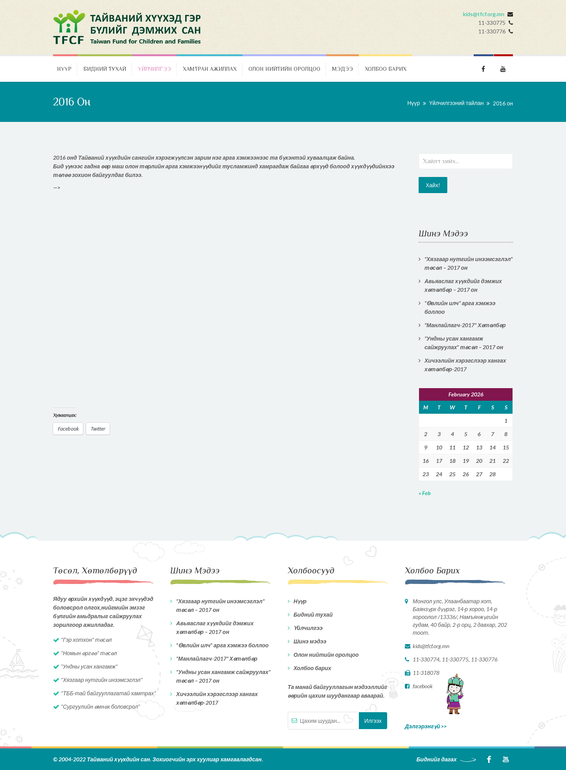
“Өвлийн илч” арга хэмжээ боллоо (460, 307)
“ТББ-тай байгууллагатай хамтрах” (108, 693)
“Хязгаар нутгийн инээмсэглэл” (102, 679)
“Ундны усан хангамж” (89, 666)
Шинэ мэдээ (310, 641)
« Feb (425, 493)
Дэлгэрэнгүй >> (426, 726)
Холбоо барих (385, 69)
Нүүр (64, 69)
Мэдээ (342, 69)
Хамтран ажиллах (210, 69)
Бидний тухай (104, 69)
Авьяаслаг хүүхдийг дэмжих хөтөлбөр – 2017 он (463, 285)
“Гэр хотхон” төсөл (86, 639)
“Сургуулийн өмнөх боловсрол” (100, 706)
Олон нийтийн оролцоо (284, 69)
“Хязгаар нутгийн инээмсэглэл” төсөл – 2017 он (468, 263)
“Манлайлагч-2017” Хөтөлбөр (465, 325)
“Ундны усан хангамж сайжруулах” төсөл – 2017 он (463, 342)
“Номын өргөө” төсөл (89, 653)
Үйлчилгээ (154, 69)
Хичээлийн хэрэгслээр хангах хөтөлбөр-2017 (465, 364)
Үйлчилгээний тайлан (456, 102)
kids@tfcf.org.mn (483, 14)
